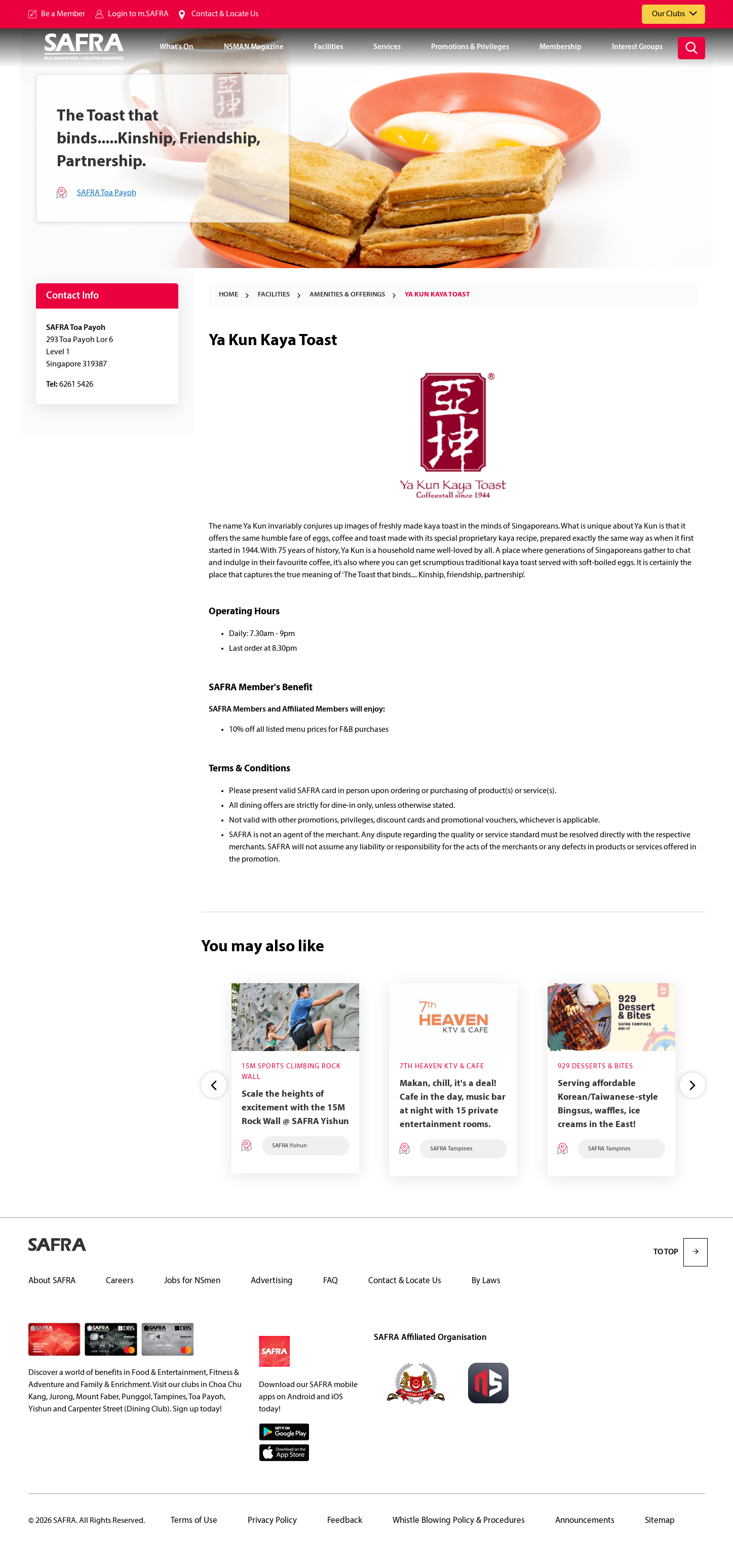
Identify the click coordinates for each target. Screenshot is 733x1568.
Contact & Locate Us (224, 14)
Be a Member (63, 14)
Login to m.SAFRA (138, 14)
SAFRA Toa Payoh (106, 193)
